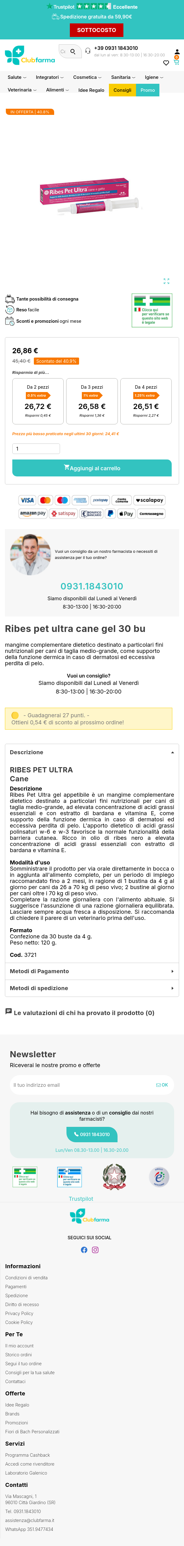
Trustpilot (81, 1199)
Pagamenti (15, 1286)
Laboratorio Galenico (26, 1472)
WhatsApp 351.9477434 (29, 1529)
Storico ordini (18, 1354)
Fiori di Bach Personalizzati (32, 1431)
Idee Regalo (17, 1404)
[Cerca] (73, 51)
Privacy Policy (19, 1313)
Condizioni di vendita (26, 1277)
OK (162, 1084)
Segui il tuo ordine (23, 1363)
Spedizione (16, 1295)
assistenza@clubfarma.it (29, 1520)
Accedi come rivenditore (29, 1464)
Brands (12, 1413)
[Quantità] (36, 448)
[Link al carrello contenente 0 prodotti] (176, 62)
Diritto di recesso (22, 1304)
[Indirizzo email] (72, 1085)
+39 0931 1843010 (116, 48)
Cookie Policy (19, 1322)
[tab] (92, 752)
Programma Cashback (27, 1455)
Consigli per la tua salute (29, 1372)
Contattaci (15, 1381)
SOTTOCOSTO (96, 30)
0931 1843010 (95, 1134)
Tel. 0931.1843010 (23, 1511)
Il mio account (19, 1345)
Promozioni (16, 1422)
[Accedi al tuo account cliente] (177, 51)
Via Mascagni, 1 (92, 1500)
